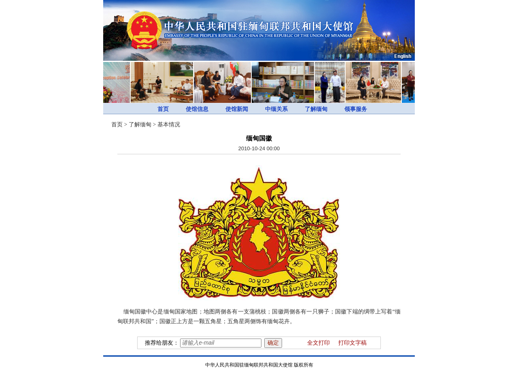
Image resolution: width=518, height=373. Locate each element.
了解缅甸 (316, 109)
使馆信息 (197, 109)
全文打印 (318, 343)
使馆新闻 (236, 109)
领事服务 (355, 109)
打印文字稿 (352, 343)
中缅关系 (276, 109)
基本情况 (168, 124)
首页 (163, 109)
